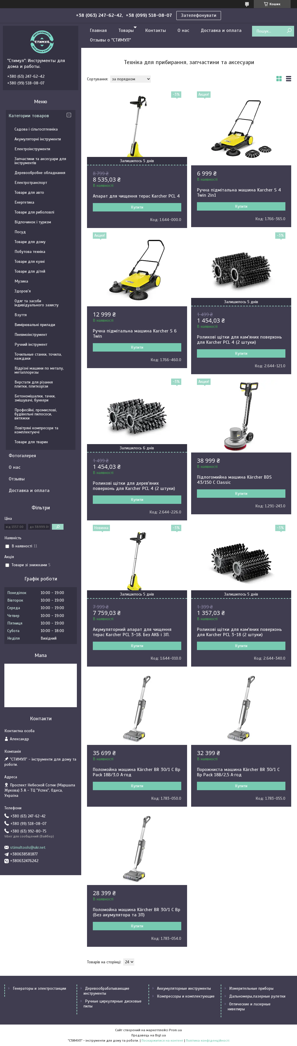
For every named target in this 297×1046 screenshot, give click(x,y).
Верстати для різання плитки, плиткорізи (34, 384)
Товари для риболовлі (34, 212)
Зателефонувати (198, 15)
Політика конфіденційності (207, 1040)
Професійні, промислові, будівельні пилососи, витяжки (36, 414)
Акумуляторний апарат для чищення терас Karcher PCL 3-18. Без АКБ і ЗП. (132, 632)
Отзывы (17, 479)
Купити (137, 207)
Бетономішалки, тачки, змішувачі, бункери (35, 398)
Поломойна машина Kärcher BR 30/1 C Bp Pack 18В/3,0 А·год (136, 772)
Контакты (155, 30)
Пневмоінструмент (31, 334)
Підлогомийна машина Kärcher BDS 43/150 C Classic (234, 480)
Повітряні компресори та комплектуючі (36, 430)
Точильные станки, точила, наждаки (38, 356)
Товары (126, 30)
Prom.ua (175, 1030)
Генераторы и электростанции (39, 988)
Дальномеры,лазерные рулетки (257, 996)
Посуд (20, 231)
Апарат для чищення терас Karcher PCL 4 (136, 196)
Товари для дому (30, 241)
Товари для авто (29, 192)
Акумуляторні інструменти (38, 139)
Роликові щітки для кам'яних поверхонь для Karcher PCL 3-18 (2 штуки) (239, 632)
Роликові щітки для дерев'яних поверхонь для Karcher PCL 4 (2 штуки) (134, 486)
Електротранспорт (31, 182)
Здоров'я (23, 291)
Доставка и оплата (221, 30)
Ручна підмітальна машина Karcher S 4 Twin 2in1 (239, 192)
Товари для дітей (30, 271)
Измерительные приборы (251, 988)
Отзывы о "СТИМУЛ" (110, 40)
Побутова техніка (30, 251)
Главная (98, 30)
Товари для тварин (31, 441)
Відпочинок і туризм (33, 222)
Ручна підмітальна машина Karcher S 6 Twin (135, 333)
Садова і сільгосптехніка (36, 129)
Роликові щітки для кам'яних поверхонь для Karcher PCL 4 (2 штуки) (239, 339)
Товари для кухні (30, 261)
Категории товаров (29, 116)
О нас (183, 30)
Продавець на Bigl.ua (148, 1035)
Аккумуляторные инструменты (184, 988)
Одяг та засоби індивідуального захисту (37, 302)
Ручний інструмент (31, 344)
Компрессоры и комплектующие (186, 996)
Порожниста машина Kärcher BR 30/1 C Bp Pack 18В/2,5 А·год (238, 772)
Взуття (21, 314)
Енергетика (24, 202)
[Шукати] (289, 31)
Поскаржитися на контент (162, 1040)
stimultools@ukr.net (28, 847)
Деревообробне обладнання (40, 172)
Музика (21, 281)
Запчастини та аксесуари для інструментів (40, 160)
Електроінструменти (32, 148)
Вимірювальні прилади (35, 324)
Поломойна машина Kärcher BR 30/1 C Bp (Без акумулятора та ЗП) (136, 912)
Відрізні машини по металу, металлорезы (39, 370)
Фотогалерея (22, 456)
